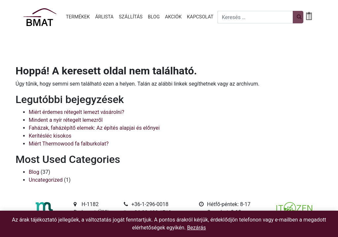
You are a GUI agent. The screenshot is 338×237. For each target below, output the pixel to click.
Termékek (78, 17)
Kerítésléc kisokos (50, 136)
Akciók (173, 17)
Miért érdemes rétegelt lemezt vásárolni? (76, 112)
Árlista (104, 17)
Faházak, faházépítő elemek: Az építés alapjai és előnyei (94, 128)
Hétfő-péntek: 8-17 (229, 204)
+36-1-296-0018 (149, 204)
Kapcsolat (200, 17)
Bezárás (196, 227)
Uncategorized (46, 180)
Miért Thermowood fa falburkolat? (69, 144)
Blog (154, 17)
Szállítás (131, 17)
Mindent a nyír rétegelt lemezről (66, 120)
